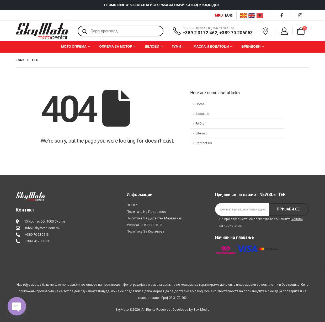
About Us (202, 114)
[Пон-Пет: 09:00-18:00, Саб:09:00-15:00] (214, 31)
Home (200, 104)
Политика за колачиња (145, 231)
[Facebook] (281, 15)
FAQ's (199, 123)
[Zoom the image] (30, 195)
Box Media (201, 309)
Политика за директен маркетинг (154, 218)
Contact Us (203, 143)
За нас (132, 205)
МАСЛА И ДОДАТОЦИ (211, 46)
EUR (228, 15)
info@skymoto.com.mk (42, 228)
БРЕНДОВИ (250, 46)
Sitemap (201, 133)
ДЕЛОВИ (152, 46)
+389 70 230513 (37, 235)
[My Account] (284, 31)
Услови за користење (144, 225)
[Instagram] (300, 15)
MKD (219, 15)
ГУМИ (176, 46)
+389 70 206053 (37, 241)
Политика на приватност (147, 212)
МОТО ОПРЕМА (74, 46)
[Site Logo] (42, 31)
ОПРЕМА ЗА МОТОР (115, 46)
